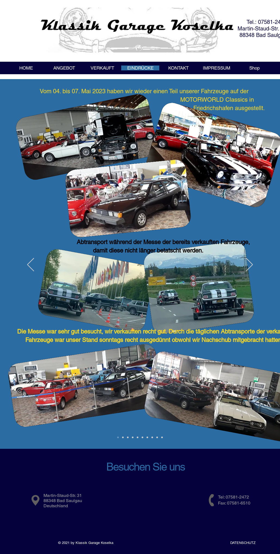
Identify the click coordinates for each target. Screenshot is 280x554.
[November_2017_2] (157, 437)
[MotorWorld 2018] (132, 437)
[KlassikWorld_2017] (162, 437)
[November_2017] (147, 437)
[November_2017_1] (152, 437)
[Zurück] (30, 265)
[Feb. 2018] (142, 437)
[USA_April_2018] (137, 437)
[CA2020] (123, 437)
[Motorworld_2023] (118, 437)
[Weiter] (249, 265)
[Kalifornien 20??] (128, 437)
